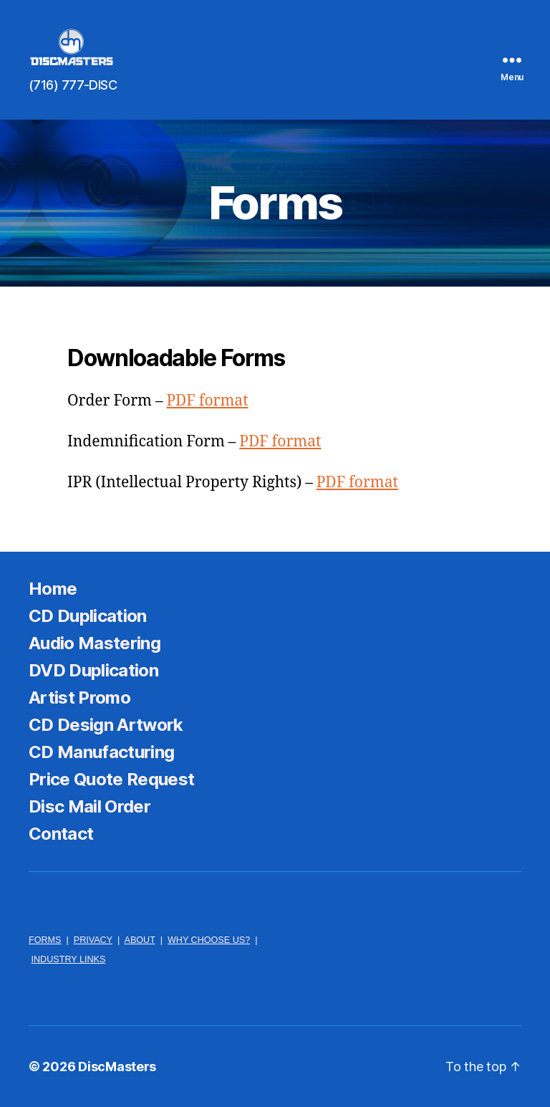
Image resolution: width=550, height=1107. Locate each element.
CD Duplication (88, 615)
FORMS (45, 940)
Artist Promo (79, 697)
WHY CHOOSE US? (209, 940)
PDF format (207, 401)
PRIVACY (93, 940)
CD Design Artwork (106, 724)
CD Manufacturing (101, 752)
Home (53, 588)
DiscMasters (117, 1066)
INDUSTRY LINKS (69, 959)
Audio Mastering (94, 643)
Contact (61, 833)
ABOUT (139, 940)
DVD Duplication (93, 670)
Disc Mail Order (89, 806)
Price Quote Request (111, 779)
